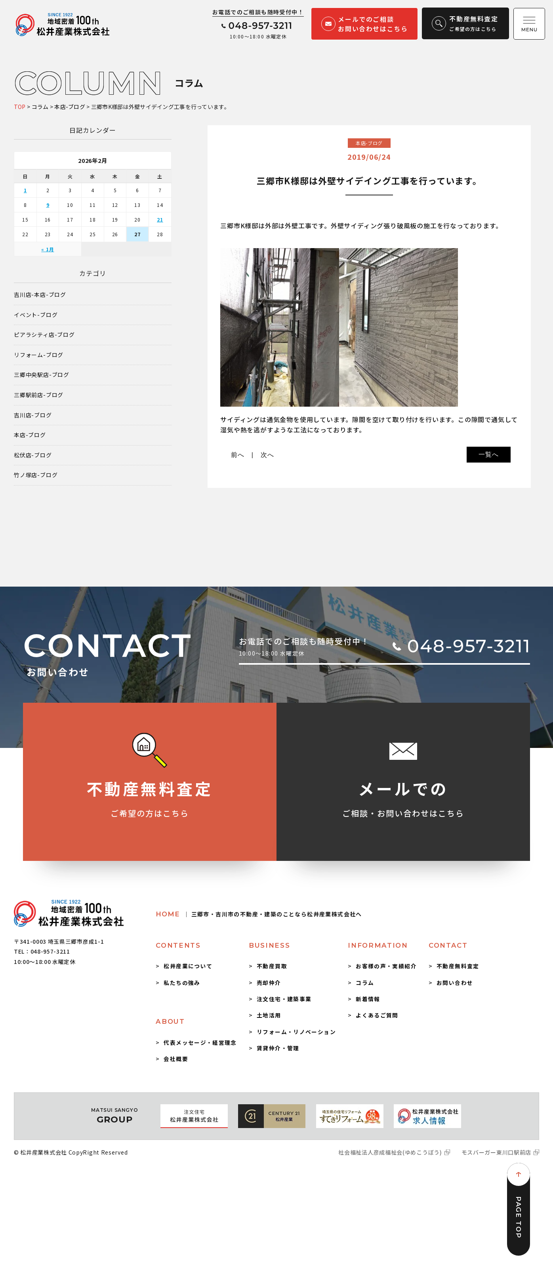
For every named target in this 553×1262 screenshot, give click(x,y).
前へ (237, 454)
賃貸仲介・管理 (278, 1048)
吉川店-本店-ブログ (40, 294)
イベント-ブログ (35, 315)
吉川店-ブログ (33, 415)
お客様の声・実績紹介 (386, 966)
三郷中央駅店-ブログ (41, 375)
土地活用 (269, 1015)
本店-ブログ (30, 435)
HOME (259, 914)
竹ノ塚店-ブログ (35, 475)
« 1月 (47, 249)
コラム (365, 983)
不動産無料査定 (458, 966)
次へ (267, 454)
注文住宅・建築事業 (284, 999)
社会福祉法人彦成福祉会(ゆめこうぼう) (390, 1152)
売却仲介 (269, 983)
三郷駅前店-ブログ (38, 395)
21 (160, 219)
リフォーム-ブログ (38, 355)
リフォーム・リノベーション (296, 1032)
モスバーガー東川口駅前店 (496, 1152)
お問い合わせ (455, 983)
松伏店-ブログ (33, 455)
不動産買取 (272, 966)
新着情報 (368, 999)
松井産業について (188, 966)
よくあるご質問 (377, 1015)
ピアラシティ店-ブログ (44, 334)
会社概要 (176, 1059)
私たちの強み (182, 983)
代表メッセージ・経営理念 (200, 1042)
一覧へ (488, 454)
